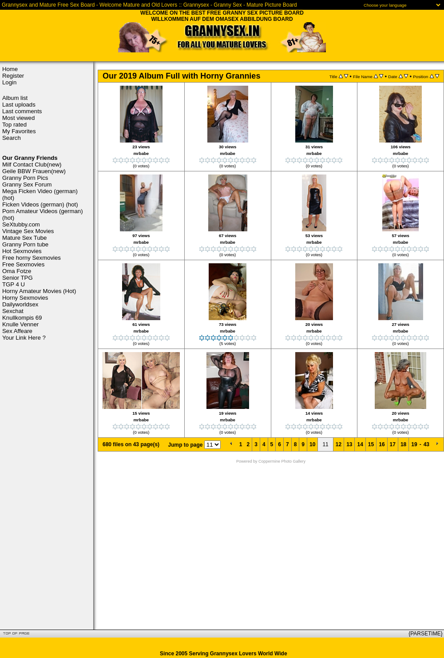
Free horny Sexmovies (31, 257)
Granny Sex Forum (27, 184)
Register (13, 75)
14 (360, 444)
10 (312, 444)
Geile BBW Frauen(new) (34, 171)
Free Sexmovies (23, 264)
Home (10, 69)
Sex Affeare (17, 331)
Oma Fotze (16, 271)
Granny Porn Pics (25, 177)
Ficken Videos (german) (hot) (40, 204)
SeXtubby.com (21, 224)
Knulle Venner (20, 324)
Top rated (14, 124)
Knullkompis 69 (22, 317)
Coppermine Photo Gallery (281, 461)
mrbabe (141, 153)
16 (382, 444)
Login (9, 82)
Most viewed (18, 118)
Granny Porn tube (25, 244)
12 (338, 444)
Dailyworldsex (20, 304)
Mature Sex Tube (24, 237)
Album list (15, 98)
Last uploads (19, 104)
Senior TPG (17, 277)
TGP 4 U (13, 284)
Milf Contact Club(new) (31, 164)
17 (393, 444)
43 (426, 444)
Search (11, 138)
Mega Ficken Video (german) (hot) (40, 194)
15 (371, 444)
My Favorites (19, 131)
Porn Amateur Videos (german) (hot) (42, 214)
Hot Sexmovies (22, 251)
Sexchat (13, 311)
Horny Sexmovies (25, 297)
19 (414, 444)
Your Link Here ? (24, 337)
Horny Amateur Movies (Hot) (39, 291)
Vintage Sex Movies (28, 231)
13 (349, 444)
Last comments (22, 111)
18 (403, 444)
